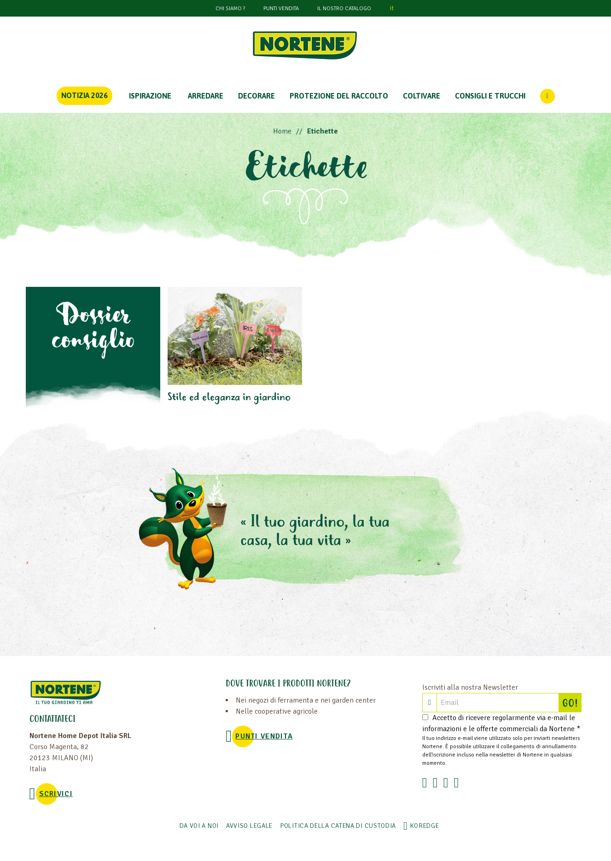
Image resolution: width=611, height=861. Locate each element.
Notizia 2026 (84, 95)
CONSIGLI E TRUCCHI (490, 96)
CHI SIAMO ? (230, 8)
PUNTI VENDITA (281, 8)
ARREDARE (205, 96)
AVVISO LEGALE (249, 826)
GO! (572, 702)
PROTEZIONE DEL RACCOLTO (339, 96)
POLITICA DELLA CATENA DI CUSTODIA (338, 826)
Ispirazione (150, 96)
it (392, 8)
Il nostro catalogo (344, 8)
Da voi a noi (199, 826)
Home (282, 131)
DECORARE (256, 96)
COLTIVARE (421, 96)
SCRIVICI (56, 793)
